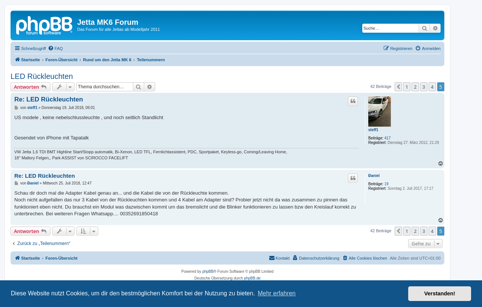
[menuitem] (55, 48)
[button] (398, 86)
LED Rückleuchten (42, 76)
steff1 (373, 130)
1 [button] (407, 86)
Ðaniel (374, 176)
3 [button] (424, 86)
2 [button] (415, 86)
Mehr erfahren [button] (277, 293)
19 (386, 184)
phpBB (208, 271)
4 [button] (432, 86)
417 (387, 138)
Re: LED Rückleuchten (48, 99)
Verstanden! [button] (439, 293)
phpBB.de (252, 278)
